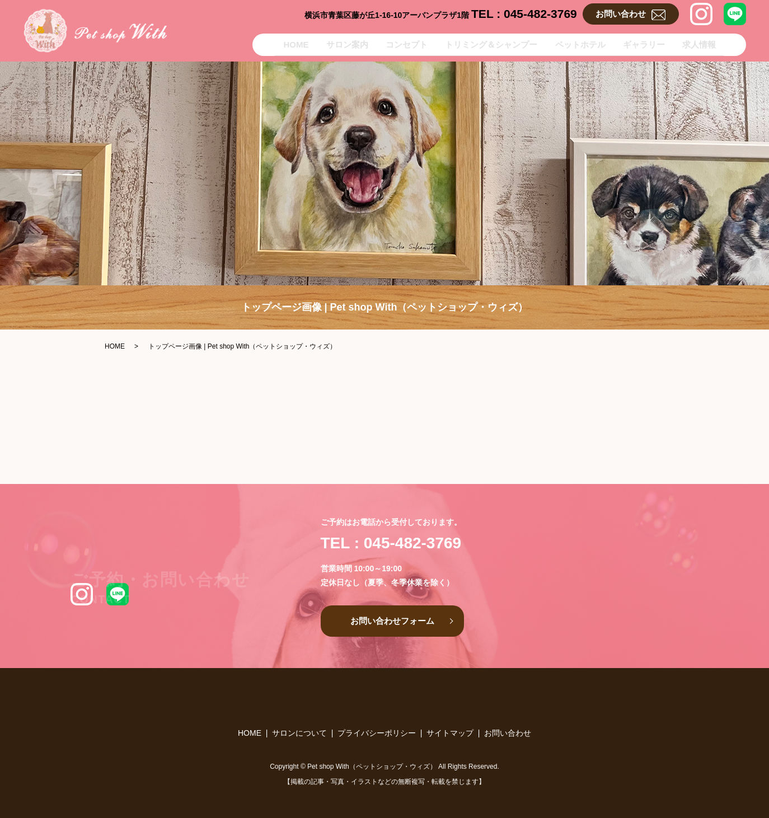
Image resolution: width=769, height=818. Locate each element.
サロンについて (299, 732)
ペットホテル (576, 43)
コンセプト (390, 43)
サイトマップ (449, 732)
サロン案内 (325, 43)
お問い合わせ (630, 14)
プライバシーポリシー (376, 732)
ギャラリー (646, 43)
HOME (267, 43)
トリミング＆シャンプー (481, 43)
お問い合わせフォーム (392, 621)
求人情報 (707, 43)
